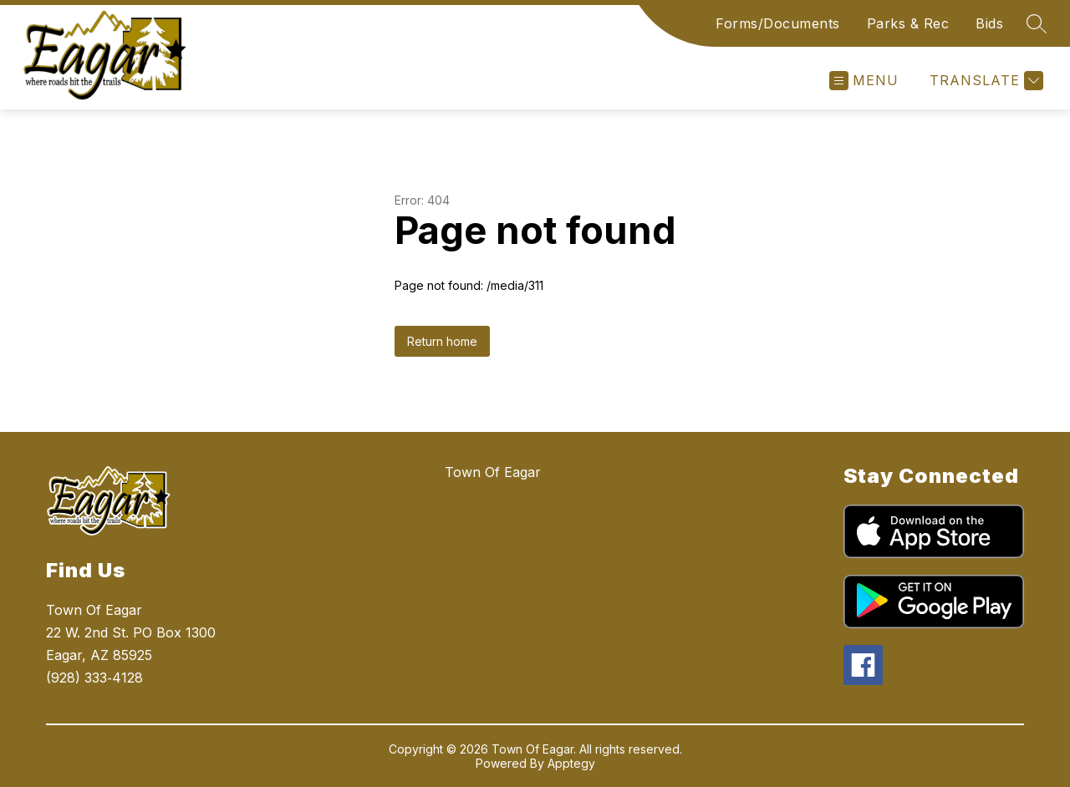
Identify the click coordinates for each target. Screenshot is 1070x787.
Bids (989, 23)
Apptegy (571, 763)
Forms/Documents (778, 23)
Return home (442, 341)
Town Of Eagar (493, 472)
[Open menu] (864, 80)
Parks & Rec (908, 23)
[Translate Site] (984, 80)
